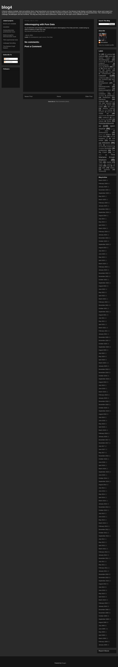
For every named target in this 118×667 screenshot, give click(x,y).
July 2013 (102, 513)
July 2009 (102, 625)
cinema (108, 70)
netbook (101, 121)
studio (109, 148)
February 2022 (103, 302)
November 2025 (103, 190)
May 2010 (102, 593)
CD (100, 70)
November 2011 (103, 558)
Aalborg (101, 56)
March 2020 (102, 363)
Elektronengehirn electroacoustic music (9, 36)
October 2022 (103, 279)
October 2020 (103, 343)
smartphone (109, 146)
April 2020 (102, 360)
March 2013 (102, 523)
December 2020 (103, 337)
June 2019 (102, 388)
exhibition (102, 94)
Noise (109, 121)
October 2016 (103, 459)
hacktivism (106, 97)
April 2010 (102, 597)
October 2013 (103, 510)
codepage (102, 72)
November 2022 (103, 276)
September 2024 (104, 212)
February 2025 (103, 203)
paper (106, 131)
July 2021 (102, 318)
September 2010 (104, 581)
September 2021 (104, 311)
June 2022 (102, 289)
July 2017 (102, 446)
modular (112, 115)
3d (29, 37)
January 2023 (103, 270)
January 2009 (103, 645)
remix (100, 145)
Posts (6, 59)
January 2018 (103, 436)
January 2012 (103, 555)
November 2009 (103, 613)
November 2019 (103, 372)
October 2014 (103, 478)
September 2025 (104, 193)
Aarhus (110, 56)
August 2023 (102, 247)
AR (106, 61)
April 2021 (102, 324)
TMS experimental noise (10, 40)
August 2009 (102, 622)
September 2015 (104, 472)
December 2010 (103, 574)
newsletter (6, 27)
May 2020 (102, 356)
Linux (101, 107)
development (34, 37)
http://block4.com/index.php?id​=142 (35, 31)
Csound (111, 78)
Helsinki (101, 101)
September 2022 (104, 283)
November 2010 (103, 577)
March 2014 (102, 500)
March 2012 (102, 549)
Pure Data (50, 37)
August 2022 (102, 286)
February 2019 (103, 395)
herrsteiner (104, 42)
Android (101, 61)
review (102, 146)
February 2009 (103, 641)
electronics (102, 88)
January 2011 (103, 571)
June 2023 (102, 254)
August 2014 (102, 484)
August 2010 (102, 584)
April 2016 (102, 465)
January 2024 (103, 235)
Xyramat (101, 171)
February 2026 (103, 183)
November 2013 (103, 507)
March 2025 (102, 199)
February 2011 (103, 568)
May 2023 (102, 257)
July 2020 (102, 353)
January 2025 (103, 206)
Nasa (113, 117)
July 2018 (102, 417)
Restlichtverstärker (110, 145)
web (103, 168)
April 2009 (102, 635)
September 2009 (104, 619)
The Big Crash (107, 151)
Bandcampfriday (104, 65)
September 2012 (104, 536)
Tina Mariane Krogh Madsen (107, 157)
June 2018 (102, 420)
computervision (106, 73)
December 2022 (103, 273)
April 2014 (102, 497)
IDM (100, 103)
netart (110, 119)
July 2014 (102, 488)
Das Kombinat (103, 79)
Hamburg (102, 99)
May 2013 (102, 520)
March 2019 (102, 392)
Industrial (108, 103)
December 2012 (103, 529)
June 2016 (102, 462)
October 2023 (103, 241)
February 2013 (103, 526)
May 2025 (102, 196)
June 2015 (102, 475)
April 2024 (102, 225)
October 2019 (103, 376)
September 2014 (104, 481)
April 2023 (102, 260)
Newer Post (28, 96)
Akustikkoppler (104, 60)
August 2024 (102, 215)
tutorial (100, 164)
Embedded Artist (104, 92)
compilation (112, 72)
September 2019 (104, 379)
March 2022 (102, 299)
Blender (105, 68)
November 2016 (103, 456)
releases (106, 143)
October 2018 (103, 408)
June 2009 (102, 629)
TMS (100, 162)
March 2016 (102, 468)
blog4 (7, 7)
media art (104, 113)
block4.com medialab (9, 24)
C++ (111, 68)
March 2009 (102, 638)
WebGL (112, 168)
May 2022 (102, 292)
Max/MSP (101, 112)
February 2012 (103, 552)
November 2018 (103, 404)
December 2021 (103, 305)
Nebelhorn (103, 119)
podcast (100, 134)
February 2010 (103, 603)
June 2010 (102, 590)
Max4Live (110, 112)
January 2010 (103, 606)
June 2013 (102, 516)
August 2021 (102, 315)
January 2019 (103, 398)
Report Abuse (104, 651)
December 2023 (103, 238)
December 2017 (103, 440)
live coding (111, 106)
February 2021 (103, 331)
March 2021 (102, 327)
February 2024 (103, 231)
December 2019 (103, 369)
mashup (109, 110)
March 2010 (102, 600)
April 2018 (102, 427)
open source (42, 37)
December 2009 (103, 609)
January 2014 (103, 504)
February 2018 (103, 433)
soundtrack (102, 148)
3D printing (108, 54)
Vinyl (108, 166)
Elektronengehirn (105, 90)
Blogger (64, 663)
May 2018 (102, 424)
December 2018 (103, 401)
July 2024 (102, 219)
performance (103, 133)
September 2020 (104, 347)
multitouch (106, 117)
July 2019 (102, 385)
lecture (109, 105)
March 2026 (102, 180)
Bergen (101, 67)
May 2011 (102, 565)
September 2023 (104, 244)
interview (101, 105)
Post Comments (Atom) (62, 101)
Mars (103, 110)
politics (108, 134)
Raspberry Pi (103, 138)
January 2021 (103, 334)
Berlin (107, 67)
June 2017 (102, 449)
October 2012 (103, 532)
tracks (109, 162)
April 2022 (102, 295)
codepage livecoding (9, 43)
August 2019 (102, 382)
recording (112, 140)
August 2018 (102, 414)
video (101, 166)
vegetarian (109, 164)
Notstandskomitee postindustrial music (9, 31)
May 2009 (102, 632)
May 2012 (102, 542)
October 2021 (103, 308)
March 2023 (102, 263)
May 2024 (102, 222)
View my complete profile (106, 45)
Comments (8, 62)
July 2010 (102, 587)
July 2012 (102, 539)
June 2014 (102, 491)
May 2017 (102, 452)
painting (113, 129)
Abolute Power (104, 58)
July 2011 (102, 561)
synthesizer (103, 150)
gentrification (111, 95)
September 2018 (104, 411)
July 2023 (102, 251)
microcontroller (103, 115)
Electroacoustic (104, 87)
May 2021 (102, 321)
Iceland (111, 101)
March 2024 (102, 228)
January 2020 (103, 366)
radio (111, 136)
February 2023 (103, 267)
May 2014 (102, 494)
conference (102, 78)
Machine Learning (109, 108)
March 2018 (102, 430)
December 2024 (103, 209)
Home (59, 96)
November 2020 (103, 340)
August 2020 (102, 350)
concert (102, 75)
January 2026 (103, 187)
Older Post (88, 96)
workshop (107, 169)
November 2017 (103, 443)
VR (114, 166)
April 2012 (102, 545)
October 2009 (103, 616)
